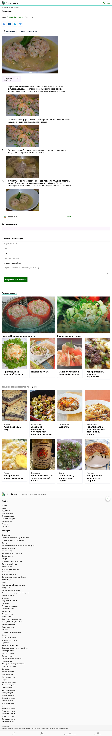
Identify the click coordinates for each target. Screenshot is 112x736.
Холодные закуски (8, 548)
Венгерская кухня (8, 703)
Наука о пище (36, 473)
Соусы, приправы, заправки (12, 622)
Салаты (6, 473)
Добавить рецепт (8, 513)
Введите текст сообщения (13, 263)
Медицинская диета (9, 624)
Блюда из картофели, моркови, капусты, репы (18, 545)
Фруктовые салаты (8, 690)
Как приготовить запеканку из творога (95, 478)
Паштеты (5, 630)
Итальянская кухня (9, 637)
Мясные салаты (7, 611)
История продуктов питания (12, 561)
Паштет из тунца (40, 372)
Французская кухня (9, 666)
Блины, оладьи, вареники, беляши (14, 577)
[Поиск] (104, 2)
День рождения (7, 674)
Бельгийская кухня (8, 698)
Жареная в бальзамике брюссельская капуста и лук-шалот (42, 430)
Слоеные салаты (8, 656)
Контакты (5, 526)
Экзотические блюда (9, 564)
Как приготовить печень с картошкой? (95, 374)
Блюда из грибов (8, 609)
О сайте (4, 505)
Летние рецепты (8, 651)
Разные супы (6, 572)
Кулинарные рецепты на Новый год (14, 648)
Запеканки (90, 473)
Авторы (4, 508)
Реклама (5, 524)
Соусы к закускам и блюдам (12, 619)
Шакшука (64, 427)
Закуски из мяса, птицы (10, 569)
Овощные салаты (8, 595)
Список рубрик (7, 521)
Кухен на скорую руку (12, 428)
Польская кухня (7, 701)
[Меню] (108, 2)
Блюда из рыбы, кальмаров (12, 553)
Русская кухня (7, 661)
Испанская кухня (8, 672)
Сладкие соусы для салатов (12, 658)
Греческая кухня (8, 706)
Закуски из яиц (64, 424)
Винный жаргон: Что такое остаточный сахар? (42, 478)
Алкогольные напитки (10, 645)
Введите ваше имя (10, 244)
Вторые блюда (36, 424)
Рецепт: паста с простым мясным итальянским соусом (96, 430)
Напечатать (9, 31)
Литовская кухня (8, 722)
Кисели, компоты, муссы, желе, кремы (15, 593)
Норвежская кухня (8, 677)
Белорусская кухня (8, 708)
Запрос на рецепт (8, 516)
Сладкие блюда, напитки (11, 590)
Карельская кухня (8, 719)
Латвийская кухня (8, 714)
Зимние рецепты (8, 616)
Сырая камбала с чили (69, 336)
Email (5, 253)
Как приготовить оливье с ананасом (13, 476)
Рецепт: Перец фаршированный (18, 336)
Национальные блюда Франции (13, 585)
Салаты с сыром (8, 653)
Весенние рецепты (8, 685)
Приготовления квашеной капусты (13, 373)
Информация (6, 580)
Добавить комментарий (28, 31)
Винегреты (6, 669)
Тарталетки (6, 643)
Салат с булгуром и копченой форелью (69, 373)
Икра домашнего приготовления (13, 664)
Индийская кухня (8, 627)
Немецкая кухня (8, 693)
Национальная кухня (9, 601)
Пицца (4, 582)
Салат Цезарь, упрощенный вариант (66, 478)
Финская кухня (7, 687)
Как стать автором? (9, 519)
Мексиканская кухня (9, 640)
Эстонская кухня (8, 716)
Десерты (7, 424)
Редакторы (6, 511)
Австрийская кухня (9, 682)
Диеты (4, 635)
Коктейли (5, 603)
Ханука (4, 679)
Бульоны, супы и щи (9, 574)
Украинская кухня (8, 711)
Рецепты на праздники (10, 606)
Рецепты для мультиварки (11, 632)
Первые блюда (7, 551)
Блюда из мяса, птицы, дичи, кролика (15, 538)
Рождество (6, 588)
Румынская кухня (8, 695)
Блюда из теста (7, 556)
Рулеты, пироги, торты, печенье (13, 540)
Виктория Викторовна (15, 17)
